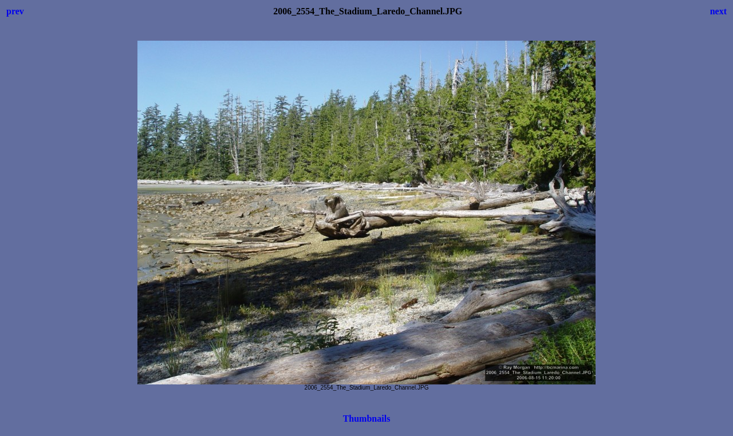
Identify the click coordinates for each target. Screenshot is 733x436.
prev (15, 11)
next (718, 11)
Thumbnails (367, 418)
